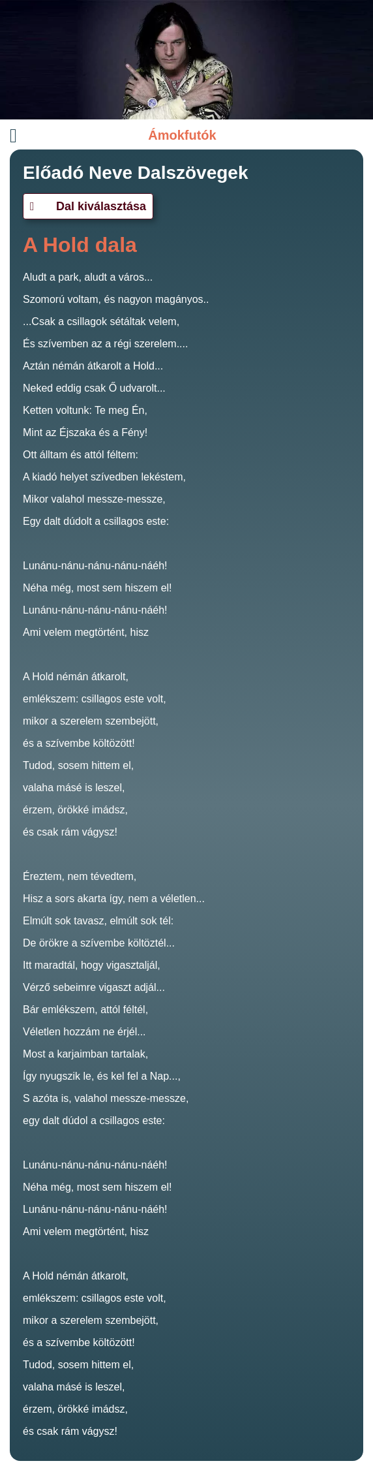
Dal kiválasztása (88, 206)
